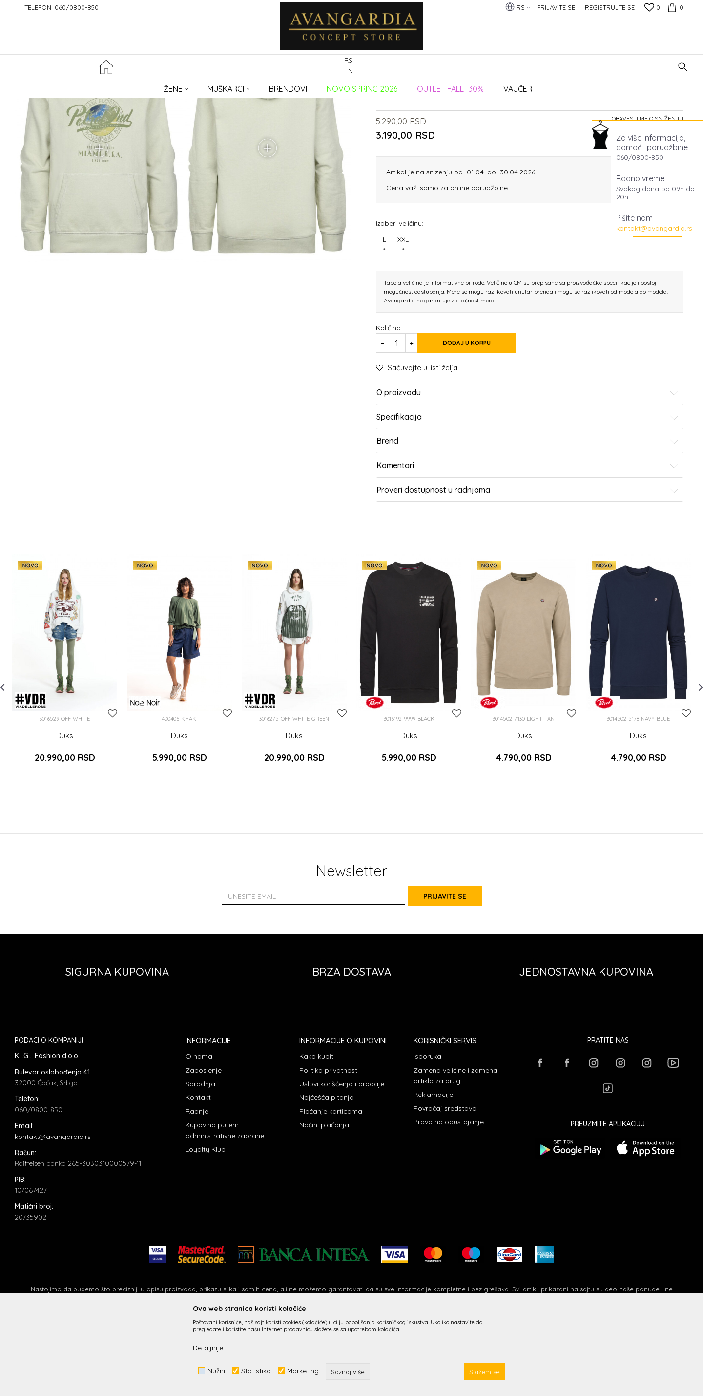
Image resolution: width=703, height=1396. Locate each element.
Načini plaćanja (324, 1201)
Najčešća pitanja (326, 1173)
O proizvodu (527, 483)
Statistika (256, 1371)
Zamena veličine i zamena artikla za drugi (455, 1151)
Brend (527, 531)
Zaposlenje (204, 1146)
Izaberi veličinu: (399, 313)
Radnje (197, 1187)
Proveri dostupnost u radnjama (527, 580)
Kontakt (198, 1173)
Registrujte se (610, 7)
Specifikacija (527, 507)
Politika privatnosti (329, 1146)
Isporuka (427, 1132)
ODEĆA (146, 85)
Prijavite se (458, 971)
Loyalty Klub (206, 1225)
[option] (64, 757)
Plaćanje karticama (330, 1187)
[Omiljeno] (652, 8)
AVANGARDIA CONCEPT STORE (56, 85)
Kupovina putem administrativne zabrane (225, 1206)
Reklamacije (433, 1170)
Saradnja (200, 1160)
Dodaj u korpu (478, 433)
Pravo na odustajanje (449, 1198)
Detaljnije (208, 1347)
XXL (403, 335)
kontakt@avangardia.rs (654, 228)
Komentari (527, 556)
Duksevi (174, 85)
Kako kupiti (317, 1132)
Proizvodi (117, 85)
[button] (682, 67)
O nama (199, 1132)
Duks (64, 825)
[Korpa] (674, 7)
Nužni (216, 1371)
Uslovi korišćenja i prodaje (341, 1160)
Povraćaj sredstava (445, 1184)
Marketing (303, 1371)
